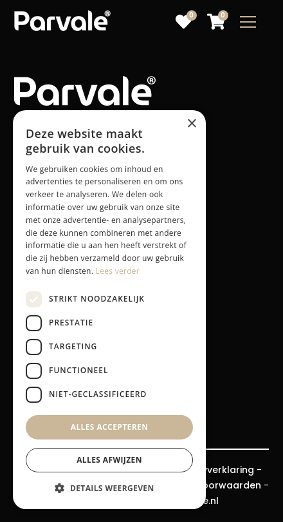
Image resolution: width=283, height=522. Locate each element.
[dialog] (109, 309)
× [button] (191, 124)
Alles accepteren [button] (110, 426)
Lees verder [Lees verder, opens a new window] (118, 271)
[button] (109, 488)
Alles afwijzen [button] (109, 459)
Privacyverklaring (214, 469)
